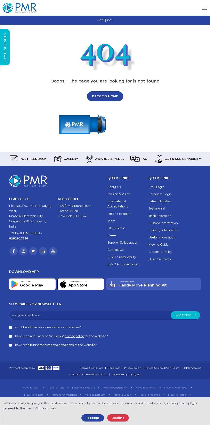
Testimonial (156, 208)
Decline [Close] (118, 418)
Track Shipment (159, 216)
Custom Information (163, 223)
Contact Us (115, 250)
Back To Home (105, 96)
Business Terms (159, 259)
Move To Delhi (31, 387)
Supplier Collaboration (122, 242)
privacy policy (74, 336)
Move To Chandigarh (115, 387)
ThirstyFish (134, 374)
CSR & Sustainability (177, 159)
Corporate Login (160, 194)
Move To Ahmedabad (64, 394)
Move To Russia (177, 394)
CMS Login (156, 187)
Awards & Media (104, 159)
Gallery (65, 159)
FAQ (138, 159)
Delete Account (192, 367)
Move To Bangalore (83, 387)
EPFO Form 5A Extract (123, 264)
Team (111, 221)
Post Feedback (28, 159)
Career (112, 235)
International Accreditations (117, 203)
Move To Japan (122, 394)
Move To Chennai (146, 387)
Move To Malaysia (149, 394)
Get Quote (105, 20)
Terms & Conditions (92, 367)
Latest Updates (159, 201)
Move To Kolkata (33, 394)
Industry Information (163, 230)
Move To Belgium (95, 394)
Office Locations (119, 214)
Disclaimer (113, 367)
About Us (114, 187)
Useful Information (161, 237)
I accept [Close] (93, 418)
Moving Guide (158, 244)
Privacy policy (132, 367)
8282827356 (18, 238)
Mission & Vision (118, 194)
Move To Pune (55, 387)
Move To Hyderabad (175, 387)
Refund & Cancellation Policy (162, 367)
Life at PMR (116, 228)
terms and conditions (58, 345)
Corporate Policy (160, 252)
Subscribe (185, 315)
